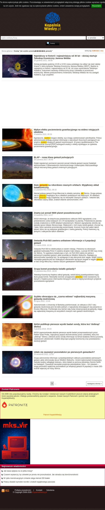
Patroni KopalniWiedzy (52, 415)
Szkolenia (50, 490)
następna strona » (94, 384)
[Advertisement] (53, 103)
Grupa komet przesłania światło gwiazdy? (55, 269)
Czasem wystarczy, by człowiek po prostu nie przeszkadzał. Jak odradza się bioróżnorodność (40, 475)
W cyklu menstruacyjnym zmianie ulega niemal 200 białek (26, 478)
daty (101, 51)
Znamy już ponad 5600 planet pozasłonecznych (57, 213)
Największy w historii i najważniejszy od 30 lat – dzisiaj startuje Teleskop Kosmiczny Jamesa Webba (65, 57)
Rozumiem (96, 6)
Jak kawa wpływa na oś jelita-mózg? (18, 471)
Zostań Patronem (10, 389)
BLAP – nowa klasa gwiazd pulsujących (54, 157)
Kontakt (39, 490)
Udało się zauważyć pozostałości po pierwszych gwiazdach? (64, 352)
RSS (7, 490)
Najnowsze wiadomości (14, 466)
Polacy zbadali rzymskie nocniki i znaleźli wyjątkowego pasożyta (29, 482)
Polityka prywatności (23, 490)
